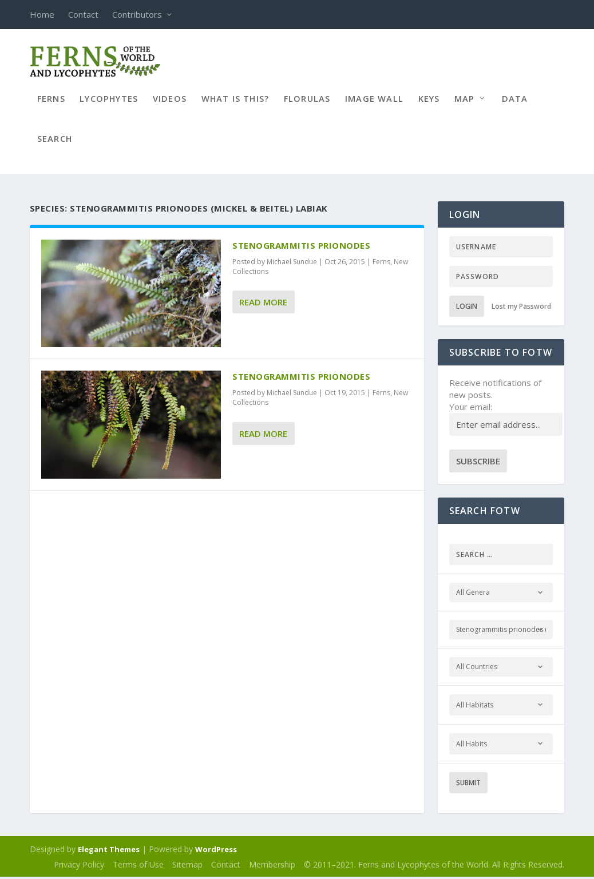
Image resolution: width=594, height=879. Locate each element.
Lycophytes (109, 105)
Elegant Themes (109, 851)
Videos (170, 105)
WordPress (216, 851)
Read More (263, 303)
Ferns (51, 105)
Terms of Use (138, 866)
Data (515, 105)
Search (54, 145)
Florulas (307, 105)
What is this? (235, 105)
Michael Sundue (292, 263)
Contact (83, 14)
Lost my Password (521, 308)
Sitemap (187, 866)
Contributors (137, 14)
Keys (429, 105)
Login (466, 308)
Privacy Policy (79, 866)
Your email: (470, 408)
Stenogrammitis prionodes (301, 247)
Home (42, 14)
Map (464, 105)
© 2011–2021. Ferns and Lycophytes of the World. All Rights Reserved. (434, 866)
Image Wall (374, 105)
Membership (272, 866)
